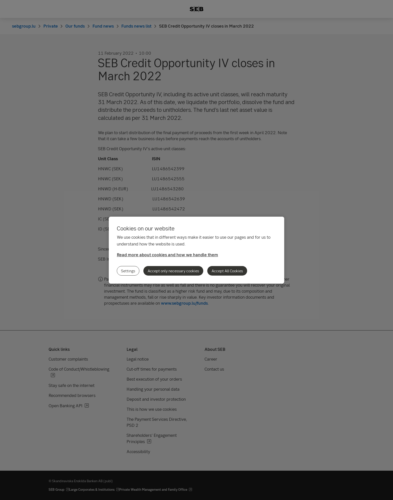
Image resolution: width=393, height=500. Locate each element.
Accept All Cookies (227, 270)
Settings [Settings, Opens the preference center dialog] (128, 270)
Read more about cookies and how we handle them (167, 255)
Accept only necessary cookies (173, 270)
